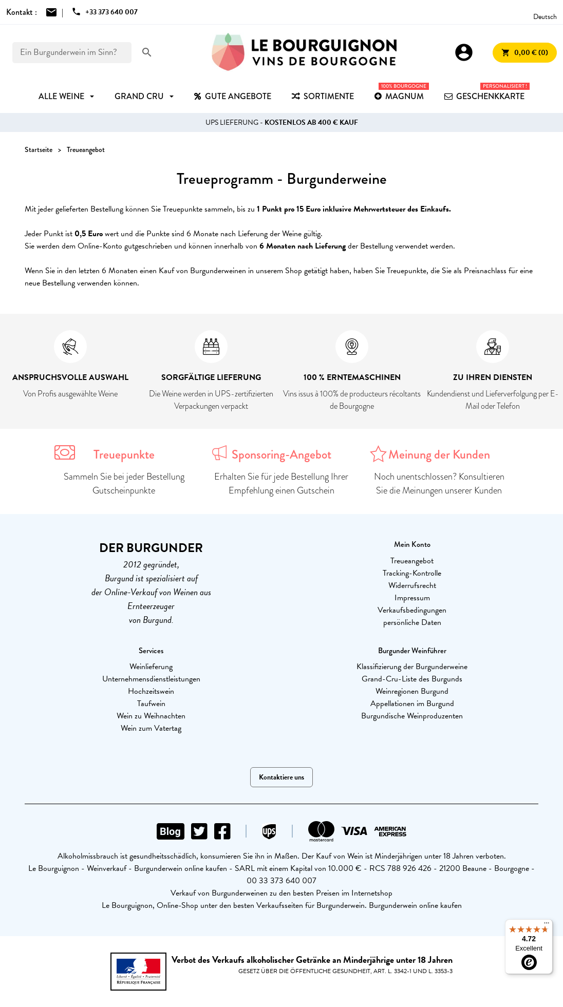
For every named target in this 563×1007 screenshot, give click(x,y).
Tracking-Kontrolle (412, 573)
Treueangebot (412, 561)
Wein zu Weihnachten (151, 716)
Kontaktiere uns (281, 777)
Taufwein (151, 703)
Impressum (412, 598)
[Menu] (546, 925)
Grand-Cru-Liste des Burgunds (412, 679)
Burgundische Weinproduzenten (412, 716)
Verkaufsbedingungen (412, 610)
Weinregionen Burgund (412, 691)
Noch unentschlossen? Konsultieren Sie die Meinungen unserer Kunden (439, 483)
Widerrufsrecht (412, 585)
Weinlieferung (151, 666)
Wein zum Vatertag (151, 728)
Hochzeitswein (151, 691)
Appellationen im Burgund (412, 703)
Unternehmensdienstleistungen (151, 679)
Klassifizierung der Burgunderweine (411, 666)
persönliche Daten (412, 622)
